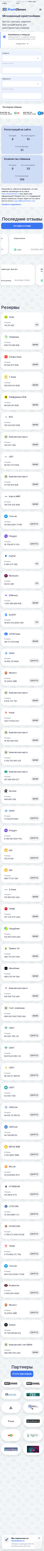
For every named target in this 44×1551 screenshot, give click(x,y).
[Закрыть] (39, 1538)
